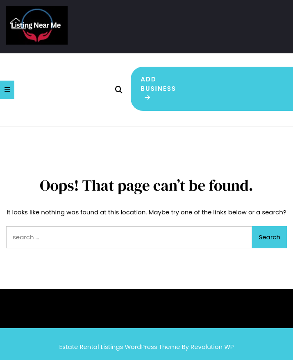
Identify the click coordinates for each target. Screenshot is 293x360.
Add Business (158, 88)
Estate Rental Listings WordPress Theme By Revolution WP (146, 346)
